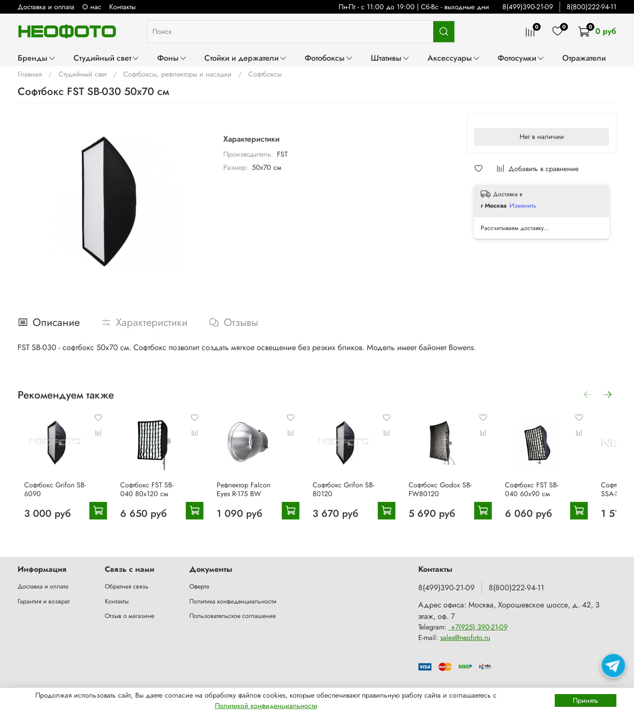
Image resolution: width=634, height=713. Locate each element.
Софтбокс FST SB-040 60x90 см (560, 495)
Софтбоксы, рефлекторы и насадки (177, 74)
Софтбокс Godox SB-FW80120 (457, 495)
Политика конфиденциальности (232, 601)
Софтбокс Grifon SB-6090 (48, 495)
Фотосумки (521, 58)
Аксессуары (454, 58)
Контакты (122, 7)
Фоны (172, 58)
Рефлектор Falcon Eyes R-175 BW (248, 495)
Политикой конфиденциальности (266, 706)
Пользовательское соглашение (232, 616)
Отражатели (584, 58)
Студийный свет (107, 58)
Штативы (390, 58)
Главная (30, 74)
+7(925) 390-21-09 (478, 627)
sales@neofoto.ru (465, 638)
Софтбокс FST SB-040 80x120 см (153, 495)
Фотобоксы (329, 58)
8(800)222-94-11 (591, 7)
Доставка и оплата (46, 7)
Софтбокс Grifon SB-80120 (354, 495)
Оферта (199, 586)
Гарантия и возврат (44, 601)
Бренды (37, 58)
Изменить (522, 205)
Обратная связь (126, 586)
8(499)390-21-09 (527, 7)
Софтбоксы (265, 74)
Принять (585, 700)
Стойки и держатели (245, 58)
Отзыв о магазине (129, 616)
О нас (91, 7)
